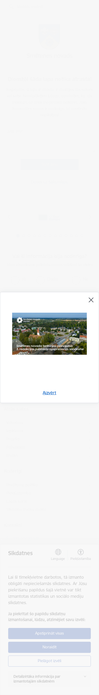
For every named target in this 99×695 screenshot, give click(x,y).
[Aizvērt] (91, 300)
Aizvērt (49, 392)
